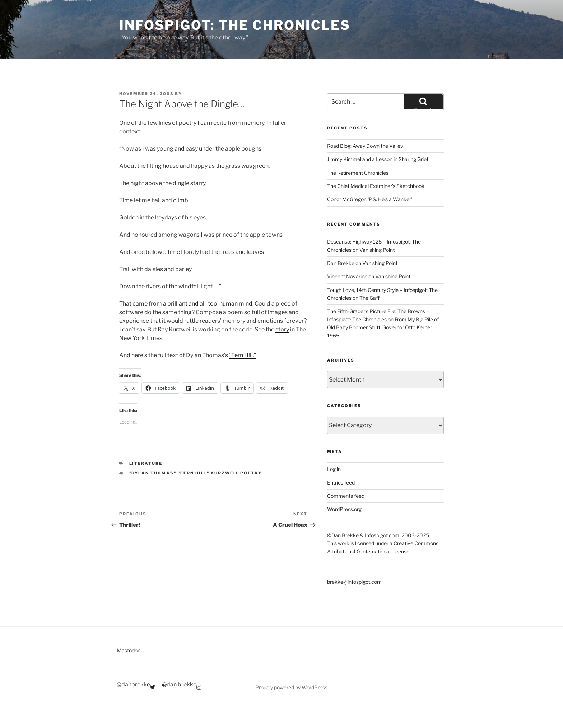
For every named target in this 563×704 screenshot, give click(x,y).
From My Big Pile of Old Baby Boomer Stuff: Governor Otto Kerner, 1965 (383, 327)
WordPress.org (344, 509)
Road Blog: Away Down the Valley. (365, 146)
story (282, 329)
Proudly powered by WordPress (291, 687)
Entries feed (341, 482)
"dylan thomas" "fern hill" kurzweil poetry (195, 473)
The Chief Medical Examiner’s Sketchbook (375, 186)
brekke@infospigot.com (354, 582)
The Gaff (369, 298)
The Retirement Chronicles (357, 173)
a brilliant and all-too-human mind (207, 303)
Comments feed (345, 496)
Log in (334, 469)
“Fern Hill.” (242, 355)
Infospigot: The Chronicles (234, 25)
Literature (146, 463)
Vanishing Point (377, 250)
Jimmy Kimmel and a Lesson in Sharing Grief (377, 159)
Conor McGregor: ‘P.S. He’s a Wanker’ (369, 199)
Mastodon (128, 650)
